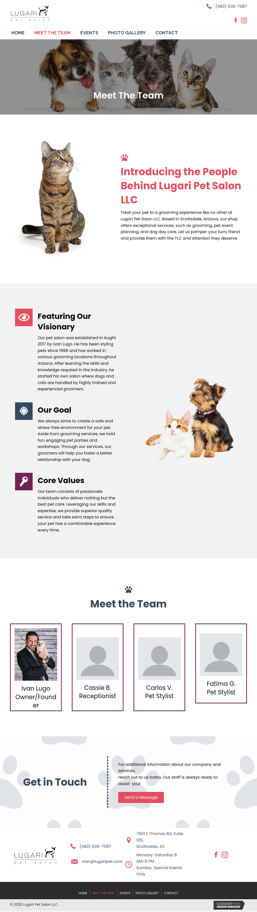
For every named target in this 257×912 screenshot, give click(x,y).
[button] (141, 797)
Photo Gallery (147, 893)
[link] (18, 32)
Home (83, 893)
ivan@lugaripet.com (102, 861)
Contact (171, 893)
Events (125, 893)
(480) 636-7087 (231, 6)
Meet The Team (103, 893)
